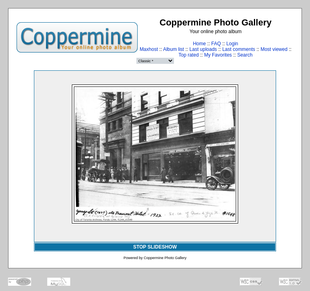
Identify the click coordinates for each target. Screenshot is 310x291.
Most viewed (273, 49)
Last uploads (203, 49)
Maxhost (149, 49)
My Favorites (218, 55)
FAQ (216, 43)
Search (245, 55)
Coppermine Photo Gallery (165, 258)
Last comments (238, 49)
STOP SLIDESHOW (155, 247)
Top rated (188, 55)
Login (232, 43)
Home (199, 43)
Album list (173, 49)
